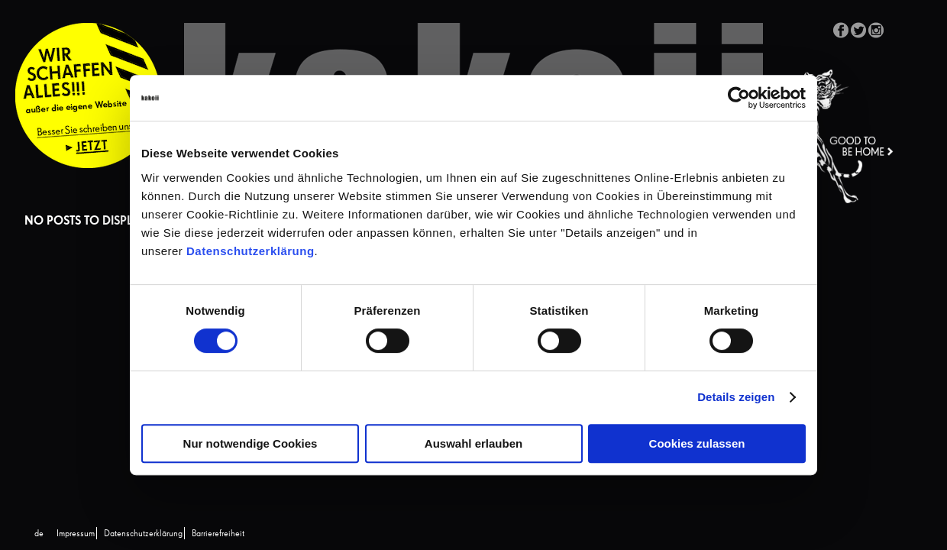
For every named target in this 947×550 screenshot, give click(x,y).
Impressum (76, 534)
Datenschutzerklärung (250, 250)
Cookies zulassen (697, 443)
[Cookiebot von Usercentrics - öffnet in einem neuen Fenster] (739, 97)
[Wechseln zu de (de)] (39, 534)
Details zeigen (735, 396)
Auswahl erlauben (473, 443)
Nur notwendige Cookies (250, 443)
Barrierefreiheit (218, 534)
